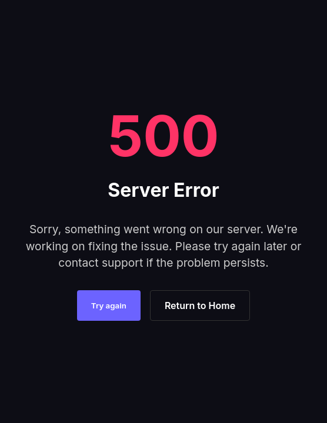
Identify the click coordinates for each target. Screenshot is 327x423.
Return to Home (200, 305)
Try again (108, 305)
